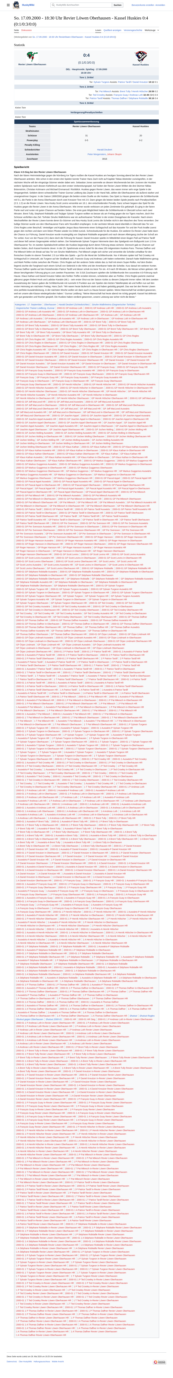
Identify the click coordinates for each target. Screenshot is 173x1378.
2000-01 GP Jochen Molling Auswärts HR (75, 433)
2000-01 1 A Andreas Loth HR (94, 804)
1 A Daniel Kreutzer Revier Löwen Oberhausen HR (41, 1099)
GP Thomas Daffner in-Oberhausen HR (107, 631)
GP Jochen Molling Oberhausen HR (33, 447)
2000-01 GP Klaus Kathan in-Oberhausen (77, 450)
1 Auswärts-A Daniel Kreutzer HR (109, 873)
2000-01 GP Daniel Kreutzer (65, 353)
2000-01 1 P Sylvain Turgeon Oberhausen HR (38, 735)
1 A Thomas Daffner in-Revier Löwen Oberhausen (101, 1328)
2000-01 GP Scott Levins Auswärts (128, 554)
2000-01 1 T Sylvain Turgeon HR (136, 742)
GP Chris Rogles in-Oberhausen (64, 349)
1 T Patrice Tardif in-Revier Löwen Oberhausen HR (41, 1206)
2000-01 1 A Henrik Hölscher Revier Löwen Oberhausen (107, 1144)
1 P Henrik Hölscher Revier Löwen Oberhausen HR (41, 1141)
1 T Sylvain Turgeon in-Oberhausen (33, 755)
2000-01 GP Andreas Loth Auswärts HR (35, 311)
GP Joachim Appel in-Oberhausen (96, 426)
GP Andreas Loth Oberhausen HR (64, 322)
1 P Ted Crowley (107, 766)
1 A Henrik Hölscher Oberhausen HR (109, 943)
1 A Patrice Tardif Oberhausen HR (32, 696)
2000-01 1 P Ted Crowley (67, 759)
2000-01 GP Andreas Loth (69, 308)
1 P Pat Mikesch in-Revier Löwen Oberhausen (96, 1161)
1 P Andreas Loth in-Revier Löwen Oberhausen (98, 1026)
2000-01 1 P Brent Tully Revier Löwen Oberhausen (99, 1050)
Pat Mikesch (105, 91)
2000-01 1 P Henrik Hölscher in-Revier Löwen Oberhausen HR (46, 1130)
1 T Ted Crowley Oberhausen (67, 787)
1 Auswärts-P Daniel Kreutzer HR (32, 859)
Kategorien (20, 304)
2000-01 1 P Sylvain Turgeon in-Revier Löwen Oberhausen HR (47, 1255)
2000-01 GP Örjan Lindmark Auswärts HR (76, 637)
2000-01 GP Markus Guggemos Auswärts (36, 464)
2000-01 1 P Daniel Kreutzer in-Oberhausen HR (84, 853)
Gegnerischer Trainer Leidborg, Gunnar (35, 308)
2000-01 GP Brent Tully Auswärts (32, 325)
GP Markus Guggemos (77, 471)
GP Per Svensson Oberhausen (31, 537)
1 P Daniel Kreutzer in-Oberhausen (68, 859)
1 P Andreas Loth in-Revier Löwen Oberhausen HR (41, 1030)
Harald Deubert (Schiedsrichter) (74, 304)
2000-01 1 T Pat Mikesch (94, 710)
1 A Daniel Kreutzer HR (48, 873)
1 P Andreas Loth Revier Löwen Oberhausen (90, 1030)
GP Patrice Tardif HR (89, 516)
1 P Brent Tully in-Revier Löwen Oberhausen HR (39, 1057)
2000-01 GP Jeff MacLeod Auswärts (65, 402)
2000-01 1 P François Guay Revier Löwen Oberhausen (105, 1102)
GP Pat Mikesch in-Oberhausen (31, 506)
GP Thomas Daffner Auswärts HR (32, 631)
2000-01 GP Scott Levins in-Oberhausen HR (120, 558)
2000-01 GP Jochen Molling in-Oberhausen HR (39, 436)
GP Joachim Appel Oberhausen (31, 429)
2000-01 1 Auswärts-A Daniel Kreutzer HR (76, 867)
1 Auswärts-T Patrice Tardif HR (101, 676)
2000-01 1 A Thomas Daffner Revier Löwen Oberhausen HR (45, 1328)
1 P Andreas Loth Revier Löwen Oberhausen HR (40, 1033)
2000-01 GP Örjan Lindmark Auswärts (34, 637)
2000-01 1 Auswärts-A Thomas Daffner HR (37, 1005)
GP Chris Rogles (68, 346)
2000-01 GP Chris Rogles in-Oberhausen (36, 343)
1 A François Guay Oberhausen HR (33, 912)
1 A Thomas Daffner (116, 1009)
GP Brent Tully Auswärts (48, 332)
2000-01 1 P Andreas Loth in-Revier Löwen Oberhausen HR (45, 1023)
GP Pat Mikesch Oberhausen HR (133, 506)
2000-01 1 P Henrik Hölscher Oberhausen (36, 918)
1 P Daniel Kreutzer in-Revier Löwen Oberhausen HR (42, 1082)
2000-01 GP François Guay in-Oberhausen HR (39, 374)
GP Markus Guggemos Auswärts (135, 471)
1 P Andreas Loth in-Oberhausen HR (101, 801)
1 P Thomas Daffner (116, 991)
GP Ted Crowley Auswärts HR (98, 613)
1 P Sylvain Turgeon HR (97, 735)
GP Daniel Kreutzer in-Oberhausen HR (137, 363)
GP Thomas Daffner (73, 627)
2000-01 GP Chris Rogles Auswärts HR (103, 339)
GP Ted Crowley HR (44, 613)
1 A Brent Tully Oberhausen (65, 846)
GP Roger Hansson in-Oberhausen (33, 551)
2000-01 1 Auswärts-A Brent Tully (61, 835)
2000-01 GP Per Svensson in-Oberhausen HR (124, 526)
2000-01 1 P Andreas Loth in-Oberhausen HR (81, 794)
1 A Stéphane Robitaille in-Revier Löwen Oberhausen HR (44, 1248)
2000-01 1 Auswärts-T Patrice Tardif (33, 669)
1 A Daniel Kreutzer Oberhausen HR (34, 880)
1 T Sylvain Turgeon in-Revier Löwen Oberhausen (101, 1272)
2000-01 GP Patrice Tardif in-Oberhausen (36, 513)
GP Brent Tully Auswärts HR (76, 332)
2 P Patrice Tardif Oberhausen (31, 665)
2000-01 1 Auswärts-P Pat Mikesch (126, 696)
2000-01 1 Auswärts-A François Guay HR (75, 898)
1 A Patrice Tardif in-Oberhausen (64, 693)
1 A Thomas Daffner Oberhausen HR (109, 1016)
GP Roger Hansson (25, 547)
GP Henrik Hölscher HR (139, 391)
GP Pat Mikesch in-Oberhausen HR (66, 506)
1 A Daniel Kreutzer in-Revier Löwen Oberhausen (101, 1092)
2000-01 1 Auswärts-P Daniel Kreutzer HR (110, 849)
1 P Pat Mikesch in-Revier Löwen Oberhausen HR (40, 1165)
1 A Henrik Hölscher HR (139, 936)
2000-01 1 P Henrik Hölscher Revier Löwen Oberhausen (107, 1130)
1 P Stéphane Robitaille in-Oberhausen (74, 960)
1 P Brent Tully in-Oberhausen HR (32, 832)
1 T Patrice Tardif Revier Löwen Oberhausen (89, 1206)
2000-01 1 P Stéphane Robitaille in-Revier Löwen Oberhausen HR (48, 1227)
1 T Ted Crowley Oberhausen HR (100, 787)
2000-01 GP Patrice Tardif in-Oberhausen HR (81, 513)
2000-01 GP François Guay (101, 367)
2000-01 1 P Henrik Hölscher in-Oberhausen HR (129, 915)
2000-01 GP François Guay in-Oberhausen (118, 370)
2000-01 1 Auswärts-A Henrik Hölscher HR (37, 932)
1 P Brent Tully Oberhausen (65, 832)
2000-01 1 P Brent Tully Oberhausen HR (118, 825)
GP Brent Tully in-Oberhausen (107, 332)
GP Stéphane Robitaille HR (105, 579)
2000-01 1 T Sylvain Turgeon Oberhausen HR (131, 748)
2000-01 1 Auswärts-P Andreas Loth (65, 790)
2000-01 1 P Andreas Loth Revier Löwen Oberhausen (103, 1023)
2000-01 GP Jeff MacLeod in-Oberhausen (36, 405)
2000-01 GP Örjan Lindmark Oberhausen (85, 641)
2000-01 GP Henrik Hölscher (67, 384)
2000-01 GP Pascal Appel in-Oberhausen (114, 481)
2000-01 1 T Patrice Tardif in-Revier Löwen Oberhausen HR (45, 1200)
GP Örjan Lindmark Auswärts (76, 644)
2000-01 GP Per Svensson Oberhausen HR (78, 530)
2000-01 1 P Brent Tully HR (122, 818)
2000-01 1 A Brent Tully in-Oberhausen (138, 835)
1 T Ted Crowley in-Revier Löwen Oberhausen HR (40, 1304)
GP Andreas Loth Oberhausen (31, 322)
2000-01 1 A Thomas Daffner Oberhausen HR (81, 1009)
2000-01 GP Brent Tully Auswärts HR (69, 325)
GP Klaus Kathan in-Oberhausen (93, 457)
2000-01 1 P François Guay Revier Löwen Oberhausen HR (45, 1106)
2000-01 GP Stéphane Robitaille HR (133, 568)
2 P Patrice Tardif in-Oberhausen (93, 662)
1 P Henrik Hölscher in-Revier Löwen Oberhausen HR (42, 1137)
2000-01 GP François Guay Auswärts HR (75, 370)
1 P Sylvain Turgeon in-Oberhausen (69, 738)
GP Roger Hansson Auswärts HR (110, 547)
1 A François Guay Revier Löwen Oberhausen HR (40, 1127)
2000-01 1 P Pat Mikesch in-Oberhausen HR (120, 700)
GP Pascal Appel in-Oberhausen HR (34, 492)
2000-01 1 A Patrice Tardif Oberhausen (124, 686)
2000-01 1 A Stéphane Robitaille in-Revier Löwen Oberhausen (102, 1238)
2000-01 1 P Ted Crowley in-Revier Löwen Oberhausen (96, 1279)
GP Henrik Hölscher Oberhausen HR (109, 398)
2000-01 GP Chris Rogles (126, 336)
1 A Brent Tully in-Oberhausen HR (32, 846)
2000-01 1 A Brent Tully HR (29, 835)
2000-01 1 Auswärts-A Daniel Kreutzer (35, 867)
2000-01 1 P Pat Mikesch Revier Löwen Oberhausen (102, 1158)
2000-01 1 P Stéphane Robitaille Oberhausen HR (40, 957)
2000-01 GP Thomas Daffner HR (32, 620)
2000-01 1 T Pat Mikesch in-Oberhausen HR (38, 717)
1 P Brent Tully (147, 825)
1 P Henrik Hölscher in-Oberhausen (100, 922)
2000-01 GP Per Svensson (65, 523)
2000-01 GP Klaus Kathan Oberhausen (35, 454)
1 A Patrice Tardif (68, 690)
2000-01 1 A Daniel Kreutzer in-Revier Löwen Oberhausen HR (46, 1089)
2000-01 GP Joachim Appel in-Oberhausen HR (126, 419)
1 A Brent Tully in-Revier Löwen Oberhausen (38, 1068)
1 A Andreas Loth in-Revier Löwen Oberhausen (97, 1040)
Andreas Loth (136, 95)
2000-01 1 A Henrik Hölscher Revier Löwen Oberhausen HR (45, 1147)
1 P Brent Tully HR (25, 828)
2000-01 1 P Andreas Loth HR (31, 790)
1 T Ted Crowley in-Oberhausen (131, 783)
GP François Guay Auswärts (74, 377)
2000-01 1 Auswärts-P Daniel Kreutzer (68, 849)
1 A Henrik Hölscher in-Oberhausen (100, 939)
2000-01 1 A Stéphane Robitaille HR (33, 967)
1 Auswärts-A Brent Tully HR (76, 842)
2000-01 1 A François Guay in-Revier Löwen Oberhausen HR (46, 1116)
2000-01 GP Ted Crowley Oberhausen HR (122, 610)
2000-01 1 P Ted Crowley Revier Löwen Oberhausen (102, 1283)
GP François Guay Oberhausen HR (33, 384)
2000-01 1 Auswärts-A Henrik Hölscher (100, 929)
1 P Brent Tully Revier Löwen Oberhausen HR (131, 1057)
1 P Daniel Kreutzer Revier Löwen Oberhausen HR (41, 1085)
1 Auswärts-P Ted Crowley (29, 769)
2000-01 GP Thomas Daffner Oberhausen (131, 624)
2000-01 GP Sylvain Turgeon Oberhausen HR (38, 596)
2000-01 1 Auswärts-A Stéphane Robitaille (74, 967)
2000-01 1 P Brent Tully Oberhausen (78, 825)
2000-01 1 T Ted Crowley (94, 773)
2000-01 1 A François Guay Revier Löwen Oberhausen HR (44, 1120)
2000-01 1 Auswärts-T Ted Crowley (33, 776)
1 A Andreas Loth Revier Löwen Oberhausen (90, 1043)
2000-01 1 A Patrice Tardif (133, 679)
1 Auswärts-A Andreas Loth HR (60, 814)
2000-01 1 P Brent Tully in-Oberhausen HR (37, 825)
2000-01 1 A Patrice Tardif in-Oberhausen (36, 686)
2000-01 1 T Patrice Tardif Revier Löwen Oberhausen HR (44, 1203)
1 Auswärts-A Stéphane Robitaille (61, 978)
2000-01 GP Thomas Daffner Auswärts (69, 620)
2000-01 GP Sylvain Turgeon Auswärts (69, 589)
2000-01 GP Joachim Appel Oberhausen (36, 422)
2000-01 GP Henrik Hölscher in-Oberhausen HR (129, 388)
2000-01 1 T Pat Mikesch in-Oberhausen (112, 714)
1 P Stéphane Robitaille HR (105, 957)
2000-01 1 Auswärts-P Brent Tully (32, 821)
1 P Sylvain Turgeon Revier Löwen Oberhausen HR (41, 1265)
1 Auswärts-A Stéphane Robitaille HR (98, 978)
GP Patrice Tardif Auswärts (115, 516)
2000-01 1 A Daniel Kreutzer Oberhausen (85, 870)
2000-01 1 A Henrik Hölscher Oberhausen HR (81, 936)
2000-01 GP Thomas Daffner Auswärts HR (111, 620)
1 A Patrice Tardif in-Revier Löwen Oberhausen (97, 1217)
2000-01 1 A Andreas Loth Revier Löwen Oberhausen (103, 1036)
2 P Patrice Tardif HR (130, 658)
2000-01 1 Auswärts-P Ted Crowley (129, 759)
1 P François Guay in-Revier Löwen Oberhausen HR (41, 1109)
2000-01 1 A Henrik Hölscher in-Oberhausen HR (129, 932)
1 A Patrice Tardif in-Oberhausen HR (100, 693)
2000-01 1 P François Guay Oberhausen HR (80, 887)
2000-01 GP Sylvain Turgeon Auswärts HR (111, 589)
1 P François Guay (113, 887)
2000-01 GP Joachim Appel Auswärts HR (36, 419)
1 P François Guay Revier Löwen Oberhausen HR (40, 1113)
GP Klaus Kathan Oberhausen (31, 460)
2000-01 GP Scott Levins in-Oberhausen (76, 558)
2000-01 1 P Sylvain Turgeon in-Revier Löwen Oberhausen (101, 1252)
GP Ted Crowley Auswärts (69, 613)
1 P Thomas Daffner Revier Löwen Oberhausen (94, 1318)
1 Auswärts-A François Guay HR (106, 905)
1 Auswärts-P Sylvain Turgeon (126, 735)
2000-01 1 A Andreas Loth (64, 804)
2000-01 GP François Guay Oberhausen (84, 374)
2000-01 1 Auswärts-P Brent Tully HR (69, 821)
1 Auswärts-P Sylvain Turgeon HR (32, 738)
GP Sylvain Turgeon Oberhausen (32, 603)
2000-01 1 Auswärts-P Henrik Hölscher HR (37, 915)
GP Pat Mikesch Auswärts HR (141, 502)
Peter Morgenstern (97, 154)
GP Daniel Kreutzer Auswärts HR (63, 363)
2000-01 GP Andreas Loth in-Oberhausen (77, 311)
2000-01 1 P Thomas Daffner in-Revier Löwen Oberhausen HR (47, 1311)
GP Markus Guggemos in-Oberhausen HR (114, 474)
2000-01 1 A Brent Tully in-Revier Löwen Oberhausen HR (98, 1061)
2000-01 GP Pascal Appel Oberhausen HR (124, 485)
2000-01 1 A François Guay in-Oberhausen (119, 898)
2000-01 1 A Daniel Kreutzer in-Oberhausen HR (39, 870)
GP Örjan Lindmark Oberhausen (108, 648)
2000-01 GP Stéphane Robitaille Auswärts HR (82, 571)
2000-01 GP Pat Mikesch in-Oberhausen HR (80, 499)
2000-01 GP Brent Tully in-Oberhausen (108, 325)
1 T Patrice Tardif (24, 676)
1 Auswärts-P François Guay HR (62, 891)
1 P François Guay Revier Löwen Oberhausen (92, 1109)
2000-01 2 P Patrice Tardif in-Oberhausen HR (122, 655)
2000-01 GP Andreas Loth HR (99, 308)
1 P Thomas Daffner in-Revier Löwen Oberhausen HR (42, 1318)
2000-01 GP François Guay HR (132, 367)
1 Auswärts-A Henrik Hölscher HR (64, 939)
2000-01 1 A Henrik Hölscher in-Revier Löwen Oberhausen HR (46, 1144)
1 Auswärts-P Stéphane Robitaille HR (34, 960)
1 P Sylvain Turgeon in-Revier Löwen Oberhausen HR (42, 1262)
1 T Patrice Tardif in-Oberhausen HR (34, 679)
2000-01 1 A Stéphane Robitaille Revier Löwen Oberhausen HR (47, 1245)
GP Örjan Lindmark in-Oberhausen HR (71, 648)
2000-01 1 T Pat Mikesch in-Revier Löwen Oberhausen (92, 1168)
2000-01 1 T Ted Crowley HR (123, 773)
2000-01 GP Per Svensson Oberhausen (35, 530)
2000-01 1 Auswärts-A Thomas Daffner (100, 1002)
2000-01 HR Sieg (86, 1019)
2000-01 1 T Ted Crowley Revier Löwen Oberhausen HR (43, 1300)
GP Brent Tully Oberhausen (65, 336)
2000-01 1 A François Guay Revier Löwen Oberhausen (105, 1116)
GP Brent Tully (147, 329)
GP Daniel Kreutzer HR (138, 360)
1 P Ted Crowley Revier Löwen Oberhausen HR (39, 1293)
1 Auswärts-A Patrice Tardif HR (31, 693)
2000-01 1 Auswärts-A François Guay (34, 898)
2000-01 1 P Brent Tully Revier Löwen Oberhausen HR (43, 1054)
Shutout (133, 1016)
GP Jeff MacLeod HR (90, 408)
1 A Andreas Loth (109, 811)
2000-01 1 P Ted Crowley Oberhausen (35, 766)
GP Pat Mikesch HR (87, 502)
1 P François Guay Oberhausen (31, 894)
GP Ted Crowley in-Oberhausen (131, 613)
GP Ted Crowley (24, 613)
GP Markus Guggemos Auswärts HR (34, 474)
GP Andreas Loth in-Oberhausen (93, 318)
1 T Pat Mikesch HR (44, 721)
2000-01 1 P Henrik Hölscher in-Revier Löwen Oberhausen (96, 1127)
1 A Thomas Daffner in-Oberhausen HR (35, 1016)
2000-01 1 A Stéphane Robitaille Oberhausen (38, 974)
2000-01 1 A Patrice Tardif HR (30, 682)
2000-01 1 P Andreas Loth (131, 787)
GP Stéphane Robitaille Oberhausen (34, 585)
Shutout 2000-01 (54, 1019)
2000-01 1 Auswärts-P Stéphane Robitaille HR (38, 950)
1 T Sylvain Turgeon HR (49, 752)
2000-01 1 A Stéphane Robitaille (112, 964)
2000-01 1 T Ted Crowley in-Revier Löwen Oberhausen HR (45, 1297)
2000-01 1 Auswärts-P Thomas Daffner (100, 984)
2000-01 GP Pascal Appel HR (136, 478)
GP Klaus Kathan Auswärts (29, 457)
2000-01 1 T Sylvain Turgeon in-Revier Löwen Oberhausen (97, 1265)
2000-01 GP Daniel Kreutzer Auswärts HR (36, 356)
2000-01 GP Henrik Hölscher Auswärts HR (37, 388)
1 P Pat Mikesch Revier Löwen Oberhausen (88, 1165)
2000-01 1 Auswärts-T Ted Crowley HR (72, 776)
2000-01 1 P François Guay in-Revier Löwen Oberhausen (96, 1099)
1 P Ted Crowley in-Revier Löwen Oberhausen (96, 1286)
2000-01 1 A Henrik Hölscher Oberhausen (36, 936)
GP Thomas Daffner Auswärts (125, 627)
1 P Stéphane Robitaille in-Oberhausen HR (116, 960)
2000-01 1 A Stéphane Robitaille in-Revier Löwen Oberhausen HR (48, 1241)
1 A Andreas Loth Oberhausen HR (64, 818)
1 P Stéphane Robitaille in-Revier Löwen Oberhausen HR (44, 1234)
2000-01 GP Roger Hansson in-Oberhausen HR (39, 544)
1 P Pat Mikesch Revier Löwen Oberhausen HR (39, 1168)
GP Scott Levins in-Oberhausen (90, 565)
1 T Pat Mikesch (24, 721)
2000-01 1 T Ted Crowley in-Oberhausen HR (38, 780)
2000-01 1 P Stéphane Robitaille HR (68, 946)
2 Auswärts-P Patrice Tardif (29, 662)
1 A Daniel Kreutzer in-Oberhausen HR (71, 877)
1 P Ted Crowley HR (127, 766)
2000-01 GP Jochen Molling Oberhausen (84, 436)
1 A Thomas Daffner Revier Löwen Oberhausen (94, 1331)
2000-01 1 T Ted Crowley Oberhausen (80, 780)
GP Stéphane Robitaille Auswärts (137, 579)
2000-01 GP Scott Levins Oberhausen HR (76, 561)
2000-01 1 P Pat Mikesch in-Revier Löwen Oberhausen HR (45, 1158)
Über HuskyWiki (25, 1362)
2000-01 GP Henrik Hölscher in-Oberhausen (81, 388)
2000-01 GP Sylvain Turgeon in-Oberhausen (38, 592)
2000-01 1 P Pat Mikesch (64, 696)
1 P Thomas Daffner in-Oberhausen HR (35, 998)
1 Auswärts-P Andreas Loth (116, 797)
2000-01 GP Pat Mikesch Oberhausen (122, 499)
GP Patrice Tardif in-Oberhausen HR (100, 519)
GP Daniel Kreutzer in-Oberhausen (99, 363)
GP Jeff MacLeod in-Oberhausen (65, 412)
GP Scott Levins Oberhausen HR (63, 568)
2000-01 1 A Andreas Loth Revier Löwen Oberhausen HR (44, 1040)
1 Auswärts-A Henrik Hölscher (30, 939)
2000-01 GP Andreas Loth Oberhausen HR (78, 315)
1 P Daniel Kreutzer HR (95, 856)
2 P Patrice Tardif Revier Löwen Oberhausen (90, 1193)
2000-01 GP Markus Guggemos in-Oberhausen (129, 464)
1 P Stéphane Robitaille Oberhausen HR (74, 964)
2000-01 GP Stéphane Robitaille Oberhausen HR (40, 579)
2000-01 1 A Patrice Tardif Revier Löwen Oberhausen (103, 1213)
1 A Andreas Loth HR (130, 811)
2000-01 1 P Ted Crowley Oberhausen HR (76, 766)
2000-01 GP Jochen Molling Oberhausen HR (128, 436)
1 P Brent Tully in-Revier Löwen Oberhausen (94, 1054)
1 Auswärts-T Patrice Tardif (71, 676)
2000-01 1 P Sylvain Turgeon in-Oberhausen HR (85, 731)
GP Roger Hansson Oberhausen (109, 551)
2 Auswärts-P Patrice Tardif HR (60, 662)
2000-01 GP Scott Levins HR (95, 554)
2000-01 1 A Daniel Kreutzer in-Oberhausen (120, 867)
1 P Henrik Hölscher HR (140, 918)
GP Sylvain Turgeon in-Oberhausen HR (107, 599)
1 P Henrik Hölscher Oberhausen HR (110, 925)
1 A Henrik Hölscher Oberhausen (73, 943)
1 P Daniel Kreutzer (72, 856)
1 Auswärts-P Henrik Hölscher (30, 922)
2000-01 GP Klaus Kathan (66, 447)
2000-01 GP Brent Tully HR (122, 322)
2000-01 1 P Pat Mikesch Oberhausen (35, 703)
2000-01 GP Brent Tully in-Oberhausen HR (37, 329)
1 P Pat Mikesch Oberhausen (30, 710)
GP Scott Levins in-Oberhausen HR (125, 565)
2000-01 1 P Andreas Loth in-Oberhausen (36, 794)
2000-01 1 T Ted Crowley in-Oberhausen (113, 776)
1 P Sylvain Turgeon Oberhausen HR (69, 742)
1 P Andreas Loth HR (90, 797)
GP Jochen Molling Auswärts (75, 440)
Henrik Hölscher (140, 91)
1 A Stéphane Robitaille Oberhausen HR (117, 981)
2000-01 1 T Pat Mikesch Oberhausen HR (121, 717)
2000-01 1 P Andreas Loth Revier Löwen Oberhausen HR (44, 1026)
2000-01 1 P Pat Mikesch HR (92, 696)
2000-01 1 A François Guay (99, 894)
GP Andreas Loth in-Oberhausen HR (129, 318)
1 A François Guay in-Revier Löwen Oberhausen (99, 1120)
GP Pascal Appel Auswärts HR (101, 488)
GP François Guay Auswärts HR (106, 377)
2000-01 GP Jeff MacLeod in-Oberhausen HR (81, 405)
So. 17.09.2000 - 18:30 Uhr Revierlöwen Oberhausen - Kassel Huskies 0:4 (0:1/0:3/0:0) (73, 37)
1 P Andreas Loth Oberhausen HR (33, 804)
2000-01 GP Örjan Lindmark (103, 634)
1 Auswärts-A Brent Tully (48, 842)
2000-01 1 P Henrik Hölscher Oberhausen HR (82, 918)
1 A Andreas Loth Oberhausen (31, 818)
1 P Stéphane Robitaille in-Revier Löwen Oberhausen (107, 1231)
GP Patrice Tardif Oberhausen (135, 519)
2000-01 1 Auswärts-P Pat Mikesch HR (35, 700)
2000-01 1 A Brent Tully (125, 832)
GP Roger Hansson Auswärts (77, 547)
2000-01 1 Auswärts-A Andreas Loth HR (35, 807)
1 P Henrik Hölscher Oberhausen (73, 925)
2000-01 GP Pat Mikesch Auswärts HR (102, 495)
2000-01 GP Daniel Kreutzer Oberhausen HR (81, 360)
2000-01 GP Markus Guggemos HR (134, 460)
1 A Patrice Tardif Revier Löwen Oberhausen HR (39, 1224)
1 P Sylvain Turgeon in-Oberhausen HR (108, 738)
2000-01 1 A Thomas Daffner (30, 1002)
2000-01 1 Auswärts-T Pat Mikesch (33, 714)
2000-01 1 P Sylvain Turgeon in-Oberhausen (38, 731)
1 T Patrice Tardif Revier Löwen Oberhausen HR (39, 1210)
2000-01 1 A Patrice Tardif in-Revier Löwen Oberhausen (93, 1210)
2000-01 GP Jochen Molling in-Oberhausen (119, 433)
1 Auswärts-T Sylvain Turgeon (78, 752)
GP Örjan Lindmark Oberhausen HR (34, 651)
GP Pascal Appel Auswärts (71, 488)
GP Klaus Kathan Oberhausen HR (64, 460)
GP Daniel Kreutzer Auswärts (30, 363)
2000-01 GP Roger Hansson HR (131, 537)
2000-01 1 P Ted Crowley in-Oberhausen (76, 762)
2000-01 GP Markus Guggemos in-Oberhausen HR (41, 467)
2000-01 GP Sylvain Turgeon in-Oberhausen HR (85, 592)
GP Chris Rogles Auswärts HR (31, 349)
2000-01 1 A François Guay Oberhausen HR (127, 901)
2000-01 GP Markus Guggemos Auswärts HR (81, 464)
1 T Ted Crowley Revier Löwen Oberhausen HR (39, 1307)
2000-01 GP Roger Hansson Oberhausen (85, 544)
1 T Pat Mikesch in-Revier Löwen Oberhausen (96, 1175)
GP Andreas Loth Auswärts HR (60, 318)
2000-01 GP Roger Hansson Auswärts (35, 540)
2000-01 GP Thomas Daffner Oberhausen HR (38, 627)
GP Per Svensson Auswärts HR (61, 533)
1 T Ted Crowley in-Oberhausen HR (33, 787)
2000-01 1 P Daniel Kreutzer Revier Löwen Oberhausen (106, 1075)
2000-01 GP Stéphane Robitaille (97, 568)
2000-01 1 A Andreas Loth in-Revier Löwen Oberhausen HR (45, 1036)
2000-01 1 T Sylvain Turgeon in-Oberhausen (122, 745)
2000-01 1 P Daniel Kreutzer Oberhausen (130, 853)
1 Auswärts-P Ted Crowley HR (59, 769)
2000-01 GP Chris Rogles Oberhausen (124, 343)
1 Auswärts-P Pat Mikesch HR (58, 707)
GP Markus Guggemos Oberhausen (33, 478)
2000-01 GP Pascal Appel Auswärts (33, 481)
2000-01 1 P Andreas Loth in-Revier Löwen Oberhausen (125, 1019)
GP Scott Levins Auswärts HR (58, 565)
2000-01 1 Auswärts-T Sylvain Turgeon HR (77, 745)
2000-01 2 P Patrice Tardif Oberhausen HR (78, 658)
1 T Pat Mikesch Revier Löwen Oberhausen (88, 1179)
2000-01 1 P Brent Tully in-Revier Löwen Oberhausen (92, 1047)
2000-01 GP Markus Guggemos (99, 460)
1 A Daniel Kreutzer (25, 873)
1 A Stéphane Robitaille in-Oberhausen (138, 978)
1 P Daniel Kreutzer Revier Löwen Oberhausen (94, 1082)
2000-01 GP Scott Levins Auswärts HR (35, 558)
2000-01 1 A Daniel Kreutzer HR (133, 863)
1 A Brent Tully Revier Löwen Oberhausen (131, 1068)
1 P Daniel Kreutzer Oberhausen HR (68, 863)
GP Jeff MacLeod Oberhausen (136, 412)
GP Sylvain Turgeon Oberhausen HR (69, 603)
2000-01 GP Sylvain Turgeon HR (32, 589)
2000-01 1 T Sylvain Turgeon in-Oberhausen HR (39, 748)
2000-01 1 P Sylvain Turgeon (133, 724)
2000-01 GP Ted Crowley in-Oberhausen (112, 606)
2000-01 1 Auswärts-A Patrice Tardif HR (104, 682)
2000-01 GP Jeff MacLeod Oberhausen (125, 405)
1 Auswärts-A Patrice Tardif (115, 690)
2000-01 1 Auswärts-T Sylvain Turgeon (35, 745)
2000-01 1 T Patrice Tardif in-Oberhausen (115, 669)
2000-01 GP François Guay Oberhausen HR (127, 374)
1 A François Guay (25, 905)
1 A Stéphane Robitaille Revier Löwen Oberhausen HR (43, 1252)
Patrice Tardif (124, 82)
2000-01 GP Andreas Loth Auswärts (133, 308)
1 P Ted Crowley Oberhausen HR (63, 773)
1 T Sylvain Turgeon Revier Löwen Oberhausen (94, 1276)
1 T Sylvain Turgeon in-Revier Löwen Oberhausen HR (42, 1276)
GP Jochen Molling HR (48, 440)
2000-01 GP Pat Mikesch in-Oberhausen (36, 499)
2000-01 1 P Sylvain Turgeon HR (32, 728)
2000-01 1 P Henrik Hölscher (67, 912)
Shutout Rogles (147, 1016)
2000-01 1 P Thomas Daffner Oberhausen (36, 991)
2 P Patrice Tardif (109, 658)
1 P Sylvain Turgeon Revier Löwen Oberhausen (94, 1262)
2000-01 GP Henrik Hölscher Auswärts (136, 384)
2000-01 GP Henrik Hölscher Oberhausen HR (81, 391)
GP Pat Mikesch (67, 502)
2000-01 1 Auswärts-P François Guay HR (36, 884)
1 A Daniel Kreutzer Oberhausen (108, 877)
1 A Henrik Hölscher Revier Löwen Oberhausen (94, 1151)
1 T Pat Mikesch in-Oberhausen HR (33, 724)
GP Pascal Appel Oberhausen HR (102, 492)
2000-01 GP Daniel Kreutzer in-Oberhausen (81, 356)
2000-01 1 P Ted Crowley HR (96, 759)
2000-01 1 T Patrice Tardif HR (125, 665)
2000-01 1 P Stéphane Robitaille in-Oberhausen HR (41, 953)
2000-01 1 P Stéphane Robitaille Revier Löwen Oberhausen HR (47, 1231)
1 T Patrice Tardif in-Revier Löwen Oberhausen (97, 1203)
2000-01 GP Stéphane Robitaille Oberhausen (91, 575)
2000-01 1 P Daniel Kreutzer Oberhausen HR (38, 856)
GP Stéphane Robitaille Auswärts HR (34, 582)
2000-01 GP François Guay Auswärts (34, 370)
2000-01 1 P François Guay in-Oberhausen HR (126, 884)
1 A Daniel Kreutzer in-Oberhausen (33, 877)
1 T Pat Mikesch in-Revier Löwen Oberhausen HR (40, 1179)
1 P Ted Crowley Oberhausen (30, 773)
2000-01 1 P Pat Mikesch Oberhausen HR (76, 703)
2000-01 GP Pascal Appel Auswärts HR (72, 481)
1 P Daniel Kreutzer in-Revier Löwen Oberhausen (101, 1078)
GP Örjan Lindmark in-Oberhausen (33, 648)
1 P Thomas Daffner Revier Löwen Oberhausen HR (41, 1321)
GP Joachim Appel (113, 422)
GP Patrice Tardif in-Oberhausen (64, 519)
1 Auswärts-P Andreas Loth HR (31, 801)
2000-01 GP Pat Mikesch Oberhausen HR (36, 502)
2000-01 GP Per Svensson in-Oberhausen (78, 526)
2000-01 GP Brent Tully (95, 322)
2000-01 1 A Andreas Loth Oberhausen (35, 811)
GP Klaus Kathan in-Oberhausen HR (130, 457)
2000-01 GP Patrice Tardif (28, 509)
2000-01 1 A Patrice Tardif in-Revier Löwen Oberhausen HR (45, 1213)
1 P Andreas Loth (69, 797)
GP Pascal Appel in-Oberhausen (134, 488)
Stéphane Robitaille (138, 98)
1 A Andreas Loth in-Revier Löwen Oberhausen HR (41, 1043)
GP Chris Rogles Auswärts (114, 346)
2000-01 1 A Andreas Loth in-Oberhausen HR (122, 807)
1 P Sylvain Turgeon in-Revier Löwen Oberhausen (101, 1258)
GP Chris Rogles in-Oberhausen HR (99, 349)
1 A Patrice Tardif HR (89, 690)
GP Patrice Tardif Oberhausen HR (32, 523)
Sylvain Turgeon (101, 82)
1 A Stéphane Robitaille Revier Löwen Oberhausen (99, 1248)
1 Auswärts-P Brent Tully (49, 828)
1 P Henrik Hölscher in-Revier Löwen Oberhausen (101, 1134)
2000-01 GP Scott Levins (66, 554)
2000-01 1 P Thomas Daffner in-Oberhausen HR (129, 988)
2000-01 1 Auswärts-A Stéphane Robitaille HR (119, 967)
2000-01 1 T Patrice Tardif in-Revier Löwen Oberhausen (93, 1196)
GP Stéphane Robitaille (78, 579)
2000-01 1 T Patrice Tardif (96, 665)
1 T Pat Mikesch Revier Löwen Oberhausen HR (39, 1182)
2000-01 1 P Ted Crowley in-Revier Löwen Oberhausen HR (45, 1283)
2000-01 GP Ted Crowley (101, 603)
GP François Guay (25, 377)
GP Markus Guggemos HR (104, 471)
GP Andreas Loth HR (130, 315)
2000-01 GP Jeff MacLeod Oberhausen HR (37, 408)
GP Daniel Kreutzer (114, 360)
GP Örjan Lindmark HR (48, 644)
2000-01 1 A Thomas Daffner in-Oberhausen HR (129, 1005)
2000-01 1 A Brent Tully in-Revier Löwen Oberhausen (42, 1061)
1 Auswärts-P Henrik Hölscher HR (64, 922)
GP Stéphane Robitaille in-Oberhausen (74, 582)
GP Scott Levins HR (127, 561)
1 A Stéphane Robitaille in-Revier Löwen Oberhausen (107, 1245)
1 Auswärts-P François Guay (30, 891)
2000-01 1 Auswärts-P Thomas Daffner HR (37, 988)
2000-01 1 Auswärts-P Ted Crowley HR (35, 762)
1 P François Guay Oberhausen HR (66, 894)
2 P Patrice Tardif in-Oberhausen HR (129, 662)
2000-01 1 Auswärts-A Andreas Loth (128, 804)
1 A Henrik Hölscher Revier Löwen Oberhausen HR (41, 1154)
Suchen (117, 5)
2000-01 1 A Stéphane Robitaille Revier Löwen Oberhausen (112, 1241)
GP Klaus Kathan (109, 454)
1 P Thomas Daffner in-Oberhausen (100, 995)
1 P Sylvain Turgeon (73, 735)
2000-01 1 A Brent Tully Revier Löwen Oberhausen (41, 1064)
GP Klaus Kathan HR (130, 454)
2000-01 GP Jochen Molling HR (131, 429)
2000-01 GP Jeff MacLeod (142, 398)
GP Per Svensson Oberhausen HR (66, 537)
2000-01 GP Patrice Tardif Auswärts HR (131, 509)
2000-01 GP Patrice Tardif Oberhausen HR (37, 516)
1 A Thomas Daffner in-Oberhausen (100, 1012)
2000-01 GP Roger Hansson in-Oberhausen (120, 540)
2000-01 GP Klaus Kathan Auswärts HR (35, 450)
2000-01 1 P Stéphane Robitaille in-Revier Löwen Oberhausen (96, 1224)
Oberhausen (50, 304)
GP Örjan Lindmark (25, 644)
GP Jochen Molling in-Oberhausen (33, 443)
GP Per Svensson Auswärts (29, 533)
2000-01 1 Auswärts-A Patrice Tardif (64, 682)
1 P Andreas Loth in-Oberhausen (65, 801)
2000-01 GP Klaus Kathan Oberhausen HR (78, 454)
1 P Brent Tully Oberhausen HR (96, 832)
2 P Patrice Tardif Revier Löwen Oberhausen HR (39, 1196)
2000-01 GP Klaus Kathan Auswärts (130, 447)
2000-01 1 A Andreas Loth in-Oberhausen (77, 807)
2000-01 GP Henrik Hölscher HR (99, 384)
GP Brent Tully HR (25, 332)
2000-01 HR (70, 1019)
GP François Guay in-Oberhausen (32, 381)
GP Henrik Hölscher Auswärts (30, 395)
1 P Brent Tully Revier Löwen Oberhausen (86, 1057)
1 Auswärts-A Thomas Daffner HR (64, 1012)
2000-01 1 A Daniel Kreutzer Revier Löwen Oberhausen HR (45, 1092)
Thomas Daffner (119, 98)
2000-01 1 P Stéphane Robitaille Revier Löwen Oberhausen (112, 1227)
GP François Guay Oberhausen (106, 381)
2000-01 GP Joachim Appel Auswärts (132, 415)
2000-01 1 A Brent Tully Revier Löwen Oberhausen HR (94, 1064)
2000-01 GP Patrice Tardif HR (58, 509)
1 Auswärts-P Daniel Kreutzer (123, 856)
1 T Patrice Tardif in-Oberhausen (134, 676)
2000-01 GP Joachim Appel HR (96, 415)
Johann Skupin (114, 154)
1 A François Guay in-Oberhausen (32, 908)
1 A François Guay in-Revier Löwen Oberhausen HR (41, 1123)
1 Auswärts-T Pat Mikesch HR (98, 721)
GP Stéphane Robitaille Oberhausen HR (73, 585)
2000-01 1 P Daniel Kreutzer (127, 846)
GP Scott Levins (107, 561)
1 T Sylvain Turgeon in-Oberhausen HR (72, 755)
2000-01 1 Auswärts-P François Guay (134, 880)
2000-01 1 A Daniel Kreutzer (102, 863)
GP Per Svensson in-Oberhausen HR (132, 533)
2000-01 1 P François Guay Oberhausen (36, 887)
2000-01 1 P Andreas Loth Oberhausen (125, 794)
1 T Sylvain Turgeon (26, 752)
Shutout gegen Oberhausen (29, 1019)
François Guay (121, 95)
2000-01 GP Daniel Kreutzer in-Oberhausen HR (128, 356)
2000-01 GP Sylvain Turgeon (110, 585)
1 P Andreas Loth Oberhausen (136, 801)
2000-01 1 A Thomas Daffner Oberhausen (36, 1009)
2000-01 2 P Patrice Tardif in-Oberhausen (77, 655)
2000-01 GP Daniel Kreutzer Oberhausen (36, 360)
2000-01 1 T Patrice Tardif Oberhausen (82, 672)
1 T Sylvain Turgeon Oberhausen (110, 755)
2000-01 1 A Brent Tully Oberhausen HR (117, 839)
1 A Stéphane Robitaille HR (29, 978)
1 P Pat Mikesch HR (127, 703)
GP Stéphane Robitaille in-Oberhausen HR (116, 582)
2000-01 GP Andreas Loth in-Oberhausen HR (122, 311)
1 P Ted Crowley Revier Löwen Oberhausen (88, 1290)
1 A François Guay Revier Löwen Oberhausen (92, 1123)
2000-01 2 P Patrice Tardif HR (96, 651)
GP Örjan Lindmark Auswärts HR (109, 644)
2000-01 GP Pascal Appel (107, 478)
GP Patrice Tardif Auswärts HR (31, 519)
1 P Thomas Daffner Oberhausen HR (110, 998)
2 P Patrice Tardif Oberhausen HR (64, 665)
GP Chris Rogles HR (89, 346)
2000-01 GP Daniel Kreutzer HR (97, 353)
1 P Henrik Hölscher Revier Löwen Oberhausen (94, 1137)
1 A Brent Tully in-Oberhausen (107, 842)
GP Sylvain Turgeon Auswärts (125, 596)
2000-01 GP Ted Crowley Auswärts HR (71, 606)
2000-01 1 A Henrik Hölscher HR (62, 929)
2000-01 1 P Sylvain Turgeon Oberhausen (132, 731)
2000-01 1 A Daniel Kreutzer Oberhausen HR (130, 870)
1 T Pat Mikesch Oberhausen (67, 724)
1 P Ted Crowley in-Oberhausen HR (126, 769)
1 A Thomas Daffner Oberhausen (73, 1016)
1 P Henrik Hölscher (116, 918)
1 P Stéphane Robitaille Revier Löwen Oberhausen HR (43, 1238)
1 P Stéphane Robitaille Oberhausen (34, 964)
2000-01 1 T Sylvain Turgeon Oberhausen (86, 748)
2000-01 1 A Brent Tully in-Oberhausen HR (37, 839)
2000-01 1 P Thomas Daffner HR (63, 984)
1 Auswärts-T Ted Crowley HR (98, 783)
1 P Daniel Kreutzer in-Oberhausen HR (107, 859)
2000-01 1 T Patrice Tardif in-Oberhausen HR (38, 672)
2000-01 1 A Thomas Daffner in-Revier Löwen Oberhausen (97, 1321)
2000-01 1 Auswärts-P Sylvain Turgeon (70, 728)
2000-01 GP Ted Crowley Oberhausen (80, 610)
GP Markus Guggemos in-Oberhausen (73, 474)
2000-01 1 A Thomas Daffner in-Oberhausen (81, 1005)
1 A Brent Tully (147, 839)
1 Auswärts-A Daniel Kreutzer (76, 873)
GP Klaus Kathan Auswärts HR (60, 457)
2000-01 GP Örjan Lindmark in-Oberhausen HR (39, 641)
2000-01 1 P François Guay (67, 880)
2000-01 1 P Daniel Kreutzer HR (32, 849)
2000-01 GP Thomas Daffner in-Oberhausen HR (85, 624)
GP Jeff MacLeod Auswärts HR (31, 412)
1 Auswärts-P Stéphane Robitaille (137, 957)
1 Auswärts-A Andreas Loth (29, 814)
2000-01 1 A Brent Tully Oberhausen (78, 839)
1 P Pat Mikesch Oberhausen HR (63, 710)
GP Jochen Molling (25, 440)
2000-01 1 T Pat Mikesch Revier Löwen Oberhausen (101, 1172)
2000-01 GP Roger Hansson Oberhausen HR (130, 544)
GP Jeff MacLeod (69, 408)
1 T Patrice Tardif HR (45, 676)
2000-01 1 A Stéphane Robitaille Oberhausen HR (87, 974)
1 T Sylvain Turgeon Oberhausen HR (34, 759)
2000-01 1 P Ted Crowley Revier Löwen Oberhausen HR (43, 1286)
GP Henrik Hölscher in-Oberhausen (100, 395)
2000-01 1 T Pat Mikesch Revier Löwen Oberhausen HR (43, 1175)
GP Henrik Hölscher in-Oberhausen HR (35, 398)
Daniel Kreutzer (140, 82)
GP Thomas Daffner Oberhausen (32, 634)
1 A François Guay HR (47, 905)
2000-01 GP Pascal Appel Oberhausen (82, 485)
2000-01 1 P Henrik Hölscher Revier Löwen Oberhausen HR (45, 1134)
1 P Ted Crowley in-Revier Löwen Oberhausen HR (40, 1290)
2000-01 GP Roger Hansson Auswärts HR (76, 540)
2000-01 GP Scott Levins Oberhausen (34, 561)
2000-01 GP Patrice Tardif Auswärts (92, 509)
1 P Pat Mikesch (107, 703)
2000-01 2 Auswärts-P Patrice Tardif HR (35, 655)
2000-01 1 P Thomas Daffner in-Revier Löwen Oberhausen (93, 1307)
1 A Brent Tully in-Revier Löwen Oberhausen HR (85, 1068)
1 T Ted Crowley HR (44, 783)
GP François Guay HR (47, 377)
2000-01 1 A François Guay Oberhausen (84, 901)
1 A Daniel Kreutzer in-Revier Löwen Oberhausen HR (42, 1095)
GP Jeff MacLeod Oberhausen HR (33, 415)
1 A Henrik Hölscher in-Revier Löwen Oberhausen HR (42, 1151)
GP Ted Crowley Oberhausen (67, 617)
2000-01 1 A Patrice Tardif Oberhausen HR (37, 690)
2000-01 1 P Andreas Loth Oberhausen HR (37, 797)
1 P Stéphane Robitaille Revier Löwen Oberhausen (99, 1234)
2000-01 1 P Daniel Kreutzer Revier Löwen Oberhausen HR (45, 1078)
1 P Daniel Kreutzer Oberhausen (32, 863)
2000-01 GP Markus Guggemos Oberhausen (90, 467)
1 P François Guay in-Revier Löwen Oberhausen (99, 1106)
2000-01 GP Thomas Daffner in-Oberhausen (38, 624)
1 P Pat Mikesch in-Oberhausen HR (126, 707)
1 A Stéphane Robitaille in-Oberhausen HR (37, 981)
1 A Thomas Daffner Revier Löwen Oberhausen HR (41, 1335)
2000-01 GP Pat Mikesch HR (30, 495)
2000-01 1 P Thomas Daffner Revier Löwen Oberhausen (107, 1311)
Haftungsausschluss (42, 1362)
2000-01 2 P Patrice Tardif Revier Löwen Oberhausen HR (44, 1189)
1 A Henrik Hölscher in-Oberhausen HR (35, 943)
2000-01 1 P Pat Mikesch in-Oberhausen (76, 700)
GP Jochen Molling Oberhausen (107, 443)
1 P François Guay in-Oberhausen (97, 891)
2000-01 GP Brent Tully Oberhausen (78, 329)
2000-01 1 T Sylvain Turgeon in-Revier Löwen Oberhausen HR (46, 1269)
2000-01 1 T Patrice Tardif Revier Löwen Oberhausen (103, 1200)
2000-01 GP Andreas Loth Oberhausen (35, 315)
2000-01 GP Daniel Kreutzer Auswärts (133, 353)
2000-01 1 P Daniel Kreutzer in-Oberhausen (37, 853)
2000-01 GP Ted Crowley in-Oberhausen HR (38, 610)
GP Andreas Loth (109, 315)
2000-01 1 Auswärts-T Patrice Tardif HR (72, 669)
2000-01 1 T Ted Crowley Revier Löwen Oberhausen (101, 1297)
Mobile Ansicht (58, 1362)
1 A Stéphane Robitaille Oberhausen (78, 981)
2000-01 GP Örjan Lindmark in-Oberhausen (120, 637)
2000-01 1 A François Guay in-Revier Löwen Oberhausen (95, 1113)
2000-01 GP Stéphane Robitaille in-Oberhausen (130, 571)
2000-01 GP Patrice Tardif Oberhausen (124, 513)
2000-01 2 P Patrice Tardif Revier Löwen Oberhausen (103, 1186)
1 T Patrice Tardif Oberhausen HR (102, 679)
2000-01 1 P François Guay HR (98, 880)
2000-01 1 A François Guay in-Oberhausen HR (39, 901)
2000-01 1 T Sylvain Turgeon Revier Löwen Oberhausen (107, 1269)
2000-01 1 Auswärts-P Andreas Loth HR (104, 790)
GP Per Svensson (111, 530)
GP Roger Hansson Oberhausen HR (34, 554)
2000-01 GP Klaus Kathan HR (96, 447)
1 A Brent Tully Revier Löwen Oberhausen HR (38, 1071)
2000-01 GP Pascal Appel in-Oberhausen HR (38, 485)
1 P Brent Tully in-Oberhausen (108, 828)
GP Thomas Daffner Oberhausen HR (69, 634)
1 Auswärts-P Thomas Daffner (30, 995)
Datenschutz (12, 1362)
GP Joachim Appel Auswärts (30, 426)
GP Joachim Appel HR (135, 422)
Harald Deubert (104, 149)
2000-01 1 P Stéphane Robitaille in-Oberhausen (87, 950)
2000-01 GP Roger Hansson (99, 537)
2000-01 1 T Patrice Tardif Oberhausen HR (124, 672)
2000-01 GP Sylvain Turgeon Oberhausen (132, 592)
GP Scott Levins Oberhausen (30, 568)
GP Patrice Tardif (68, 516)
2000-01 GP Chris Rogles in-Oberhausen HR (81, 343)
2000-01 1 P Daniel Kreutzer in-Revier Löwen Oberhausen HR (46, 1075)
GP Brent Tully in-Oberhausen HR (32, 336)
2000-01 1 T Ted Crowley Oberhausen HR (122, 780)
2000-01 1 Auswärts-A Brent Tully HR (98, 835)
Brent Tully (125, 91)
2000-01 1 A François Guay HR (130, 894)
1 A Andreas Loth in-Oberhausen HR (129, 814)
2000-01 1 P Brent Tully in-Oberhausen (109, 821)
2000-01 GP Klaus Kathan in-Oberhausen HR (122, 450)
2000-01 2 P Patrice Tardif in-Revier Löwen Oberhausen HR (45, 1186)
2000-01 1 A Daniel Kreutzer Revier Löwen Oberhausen (106, 1089)
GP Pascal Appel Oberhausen (68, 492)
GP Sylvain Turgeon (73, 596)
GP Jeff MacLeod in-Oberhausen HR (101, 412)
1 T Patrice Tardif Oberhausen (68, 679)
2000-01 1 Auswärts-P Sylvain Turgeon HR (112, 728)
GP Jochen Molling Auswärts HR (108, 440)
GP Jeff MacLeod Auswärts (116, 408)
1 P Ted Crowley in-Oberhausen (91, 769)
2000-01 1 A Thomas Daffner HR (62, 1002)
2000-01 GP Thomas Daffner (133, 617)
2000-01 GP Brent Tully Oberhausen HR (118, 329)
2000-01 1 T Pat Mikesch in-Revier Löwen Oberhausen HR (45, 1172)
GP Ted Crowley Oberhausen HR (100, 617)
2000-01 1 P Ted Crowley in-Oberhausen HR (120, 762)
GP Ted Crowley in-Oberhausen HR (33, 617)
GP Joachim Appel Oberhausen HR (66, 429)
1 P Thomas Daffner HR (140, 991)
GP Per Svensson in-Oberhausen (95, 533)
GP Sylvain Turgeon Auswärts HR (32, 599)
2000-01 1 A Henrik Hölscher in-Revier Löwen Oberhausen (97, 1141)
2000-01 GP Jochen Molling (99, 429)
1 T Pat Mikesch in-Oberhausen (130, 721)
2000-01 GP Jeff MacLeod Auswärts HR (105, 402)
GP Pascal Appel (24, 488)
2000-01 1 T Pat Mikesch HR (123, 710)
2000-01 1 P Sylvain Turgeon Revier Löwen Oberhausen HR (45, 1258)
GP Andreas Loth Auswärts (29, 318)
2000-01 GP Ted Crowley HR (130, 603)
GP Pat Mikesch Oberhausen (100, 506)
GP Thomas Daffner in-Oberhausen (68, 631)
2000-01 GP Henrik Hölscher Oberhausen (36, 391)
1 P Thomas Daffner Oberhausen (73, 998)
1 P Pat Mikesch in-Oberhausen (91, 707)
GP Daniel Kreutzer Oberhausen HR (68, 367)
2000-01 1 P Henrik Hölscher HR (100, 912)
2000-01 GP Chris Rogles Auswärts (64, 339)
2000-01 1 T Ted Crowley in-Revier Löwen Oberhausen (92, 1293)
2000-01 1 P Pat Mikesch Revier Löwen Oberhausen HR (43, 1161)
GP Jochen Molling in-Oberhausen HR (71, 443)
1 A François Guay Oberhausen (106, 908)
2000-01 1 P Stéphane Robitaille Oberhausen (91, 953)
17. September (34, 304)
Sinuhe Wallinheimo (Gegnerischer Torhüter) (113, 304)
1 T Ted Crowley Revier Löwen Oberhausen (88, 1304)
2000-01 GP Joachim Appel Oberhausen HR (79, 422)
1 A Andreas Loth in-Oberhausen (93, 814)
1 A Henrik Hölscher (115, 936)
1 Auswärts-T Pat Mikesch (69, 721)
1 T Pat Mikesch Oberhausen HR (100, 724)
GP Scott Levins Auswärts (28, 565)
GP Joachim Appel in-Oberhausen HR (134, 426)
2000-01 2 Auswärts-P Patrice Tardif (130, 651)
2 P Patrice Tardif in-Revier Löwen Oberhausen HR (41, 1193)
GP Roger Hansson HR (49, 547)
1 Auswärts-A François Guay (74, 905)
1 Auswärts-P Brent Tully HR (77, 828)
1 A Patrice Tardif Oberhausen (135, 693)
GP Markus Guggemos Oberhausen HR (73, 478)
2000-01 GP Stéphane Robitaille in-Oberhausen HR (41, 575)
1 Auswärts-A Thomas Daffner (30, 1012)
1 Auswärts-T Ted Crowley (69, 783)
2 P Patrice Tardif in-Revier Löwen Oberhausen (97, 1189)
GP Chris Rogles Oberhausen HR (32, 353)
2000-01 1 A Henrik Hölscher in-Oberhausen (81, 932)
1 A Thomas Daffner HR (139, 1009)
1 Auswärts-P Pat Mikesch (29, 707)
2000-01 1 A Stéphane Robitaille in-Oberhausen (39, 970)
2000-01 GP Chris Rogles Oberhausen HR (37, 346)
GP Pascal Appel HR (45, 488)
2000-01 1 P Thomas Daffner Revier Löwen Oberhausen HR (45, 1314)
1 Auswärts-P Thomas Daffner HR (64, 995)
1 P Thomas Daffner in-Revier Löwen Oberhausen (101, 1314)
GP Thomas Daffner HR (96, 627)
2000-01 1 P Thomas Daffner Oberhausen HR (82, 991)
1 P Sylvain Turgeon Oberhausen (32, 742)
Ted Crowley (99, 95)
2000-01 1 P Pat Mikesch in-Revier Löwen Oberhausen (95, 1154)
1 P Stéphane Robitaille (78, 957)
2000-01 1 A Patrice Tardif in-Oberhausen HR (81, 686)
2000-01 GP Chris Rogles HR (30, 339)
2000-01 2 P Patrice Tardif (66, 651)
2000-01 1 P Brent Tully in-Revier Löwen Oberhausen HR (44, 1050)
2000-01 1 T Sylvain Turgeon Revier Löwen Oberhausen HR (45, 1272)
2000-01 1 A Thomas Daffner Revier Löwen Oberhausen (107, 1324)
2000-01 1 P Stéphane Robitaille (32, 946)
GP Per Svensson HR (132, 530)
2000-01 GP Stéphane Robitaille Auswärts (36, 571)
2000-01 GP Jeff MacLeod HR (31, 402)
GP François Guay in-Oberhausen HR (70, 381)
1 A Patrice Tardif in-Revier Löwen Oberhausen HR (41, 1220)
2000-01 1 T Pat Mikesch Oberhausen (80, 717)
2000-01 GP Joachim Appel (65, 415)
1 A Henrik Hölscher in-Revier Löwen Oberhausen (101, 1147)
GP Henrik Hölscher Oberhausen (73, 398)
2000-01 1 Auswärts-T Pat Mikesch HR (72, 714)
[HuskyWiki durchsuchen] (81, 5)
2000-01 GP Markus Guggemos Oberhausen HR (40, 471)
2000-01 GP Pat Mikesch (133, 492)
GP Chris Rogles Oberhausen (134, 349)
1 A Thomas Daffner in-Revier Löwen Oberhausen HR (42, 1331)
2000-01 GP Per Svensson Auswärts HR (36, 526)
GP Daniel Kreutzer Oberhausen (32, 367)
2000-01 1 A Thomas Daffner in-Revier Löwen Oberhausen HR (46, 1324)
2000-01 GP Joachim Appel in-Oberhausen (79, 419)
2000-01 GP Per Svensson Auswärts (130, 523)
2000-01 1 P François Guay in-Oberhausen (80, 884)
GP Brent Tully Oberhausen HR (96, 336)
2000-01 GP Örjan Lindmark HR (134, 634)
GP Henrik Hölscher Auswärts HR (63, 395)
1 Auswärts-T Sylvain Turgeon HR (111, 752)
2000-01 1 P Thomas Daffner (30, 984)
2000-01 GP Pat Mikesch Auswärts (64, 495)
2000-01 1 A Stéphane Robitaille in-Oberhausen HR (90, 970)
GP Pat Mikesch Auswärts (112, 502)
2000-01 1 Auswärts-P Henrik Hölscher (137, 912)
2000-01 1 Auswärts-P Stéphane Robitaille (108, 946)
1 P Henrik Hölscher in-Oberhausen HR (35, 925)
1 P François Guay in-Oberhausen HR (134, 891)
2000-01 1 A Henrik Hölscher (30, 929)
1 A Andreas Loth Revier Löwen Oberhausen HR (39, 1047)
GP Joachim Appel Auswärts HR (62, 426)
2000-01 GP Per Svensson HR (95, 523)
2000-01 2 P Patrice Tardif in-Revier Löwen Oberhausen (92, 1182)
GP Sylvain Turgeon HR (97, 596)
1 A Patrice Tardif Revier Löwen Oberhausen (89, 1220)
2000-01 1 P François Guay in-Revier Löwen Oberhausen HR (46, 1102)
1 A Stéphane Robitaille (124, 974)
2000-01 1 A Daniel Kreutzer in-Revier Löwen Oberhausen (96, 1085)
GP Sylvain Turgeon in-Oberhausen (68, 599)
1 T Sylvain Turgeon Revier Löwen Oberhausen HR (41, 1279)
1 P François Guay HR (135, 887)
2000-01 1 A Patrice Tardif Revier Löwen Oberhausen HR (44, 1217)
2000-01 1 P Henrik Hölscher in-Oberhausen (82, 915)
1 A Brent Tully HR (25, 842)
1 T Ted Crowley (24, 783)
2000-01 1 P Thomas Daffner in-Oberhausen (82, 988)
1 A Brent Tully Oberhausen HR (96, 846)
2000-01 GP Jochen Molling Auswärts (34, 433)
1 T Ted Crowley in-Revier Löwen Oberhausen (96, 1300)
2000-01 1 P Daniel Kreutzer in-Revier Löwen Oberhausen (91, 1071)
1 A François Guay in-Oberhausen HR (70, 908)
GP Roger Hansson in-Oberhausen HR (72, 551)
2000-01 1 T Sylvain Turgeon (103, 742)
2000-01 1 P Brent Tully (94, 818)
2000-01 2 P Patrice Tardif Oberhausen (35, 658)
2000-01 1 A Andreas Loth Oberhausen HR (78, 811)
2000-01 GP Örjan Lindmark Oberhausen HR (130, 641)
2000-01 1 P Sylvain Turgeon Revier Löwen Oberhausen (107, 1255)
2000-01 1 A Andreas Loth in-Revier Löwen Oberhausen (93, 1033)
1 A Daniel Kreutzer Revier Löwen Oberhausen (93, 1095)
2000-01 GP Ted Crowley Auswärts (33, 606)
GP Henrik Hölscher (116, 391)
